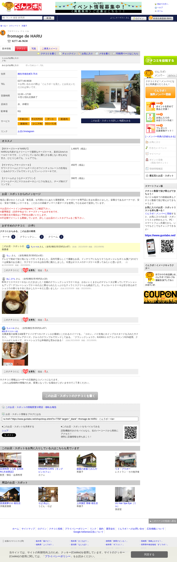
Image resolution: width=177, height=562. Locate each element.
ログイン (139, 18)
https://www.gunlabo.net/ (160, 235)
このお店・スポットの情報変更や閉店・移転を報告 (31, 407)
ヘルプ (160, 7)
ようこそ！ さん (119, 18)
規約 (101, 528)
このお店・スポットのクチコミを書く (70, 395)
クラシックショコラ (32, 237)
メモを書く (104, 53)
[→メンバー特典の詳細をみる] (160, 136)
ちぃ (8, 255)
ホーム (160, 11)
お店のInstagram (26, 131)
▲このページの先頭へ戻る (163, 521)
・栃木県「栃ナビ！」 (43, 541)
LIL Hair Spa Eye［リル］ (125, 505)
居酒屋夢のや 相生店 (10, 503)
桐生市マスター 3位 (10, 331)
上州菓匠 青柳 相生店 (87, 503)
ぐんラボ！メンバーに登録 (158, 213)
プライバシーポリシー (76, 528)
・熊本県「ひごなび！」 (79, 541)
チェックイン (69, 53)
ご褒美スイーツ (49, 48)
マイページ (154, 154)
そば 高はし (44, 503)
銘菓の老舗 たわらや (87, 469)
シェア (5, 430)
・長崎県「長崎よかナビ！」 (151, 541)
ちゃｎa (35, 246)
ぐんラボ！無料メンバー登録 (160, 92)
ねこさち (10, 278)
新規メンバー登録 (160, 18)
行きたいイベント (158, 148)
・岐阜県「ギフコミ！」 (114, 545)
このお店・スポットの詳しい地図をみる (111, 120)
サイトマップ (28, 528)
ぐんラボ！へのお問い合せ (131, 528)
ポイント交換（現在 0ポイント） (159, 161)
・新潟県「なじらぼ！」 (79, 545)
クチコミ (21, 48)
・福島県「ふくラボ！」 (44, 545)
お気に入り (87, 53)
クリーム (55, 237)
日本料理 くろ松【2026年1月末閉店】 (11, 470)
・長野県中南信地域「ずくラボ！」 (154, 545)
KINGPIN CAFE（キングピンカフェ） (50, 470)
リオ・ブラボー (123, 469)
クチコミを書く (48, 53)
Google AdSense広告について (88, 532)
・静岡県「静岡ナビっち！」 (116, 541)
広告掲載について (155, 528)
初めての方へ (162, 4)
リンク (93, 528)
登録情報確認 (156, 168)
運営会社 (110, 528)
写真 (34, 48)
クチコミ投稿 (55, 528)
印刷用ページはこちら (127, 53)
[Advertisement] (160, 37)
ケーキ (9, 237)
